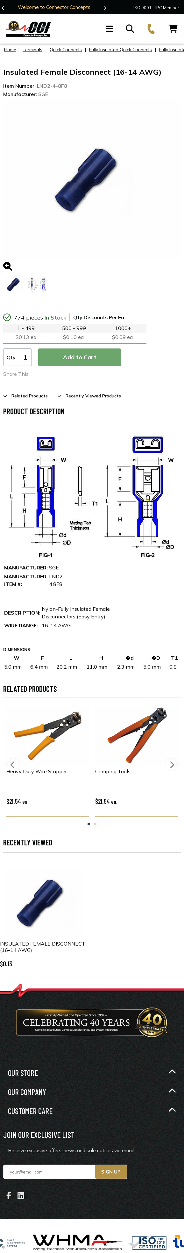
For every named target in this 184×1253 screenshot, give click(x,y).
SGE (54, 567)
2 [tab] (95, 824)
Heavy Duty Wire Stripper (36, 771)
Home (10, 49)
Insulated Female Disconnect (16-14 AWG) (42, 946)
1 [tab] (89, 824)
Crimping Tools (113, 771)
